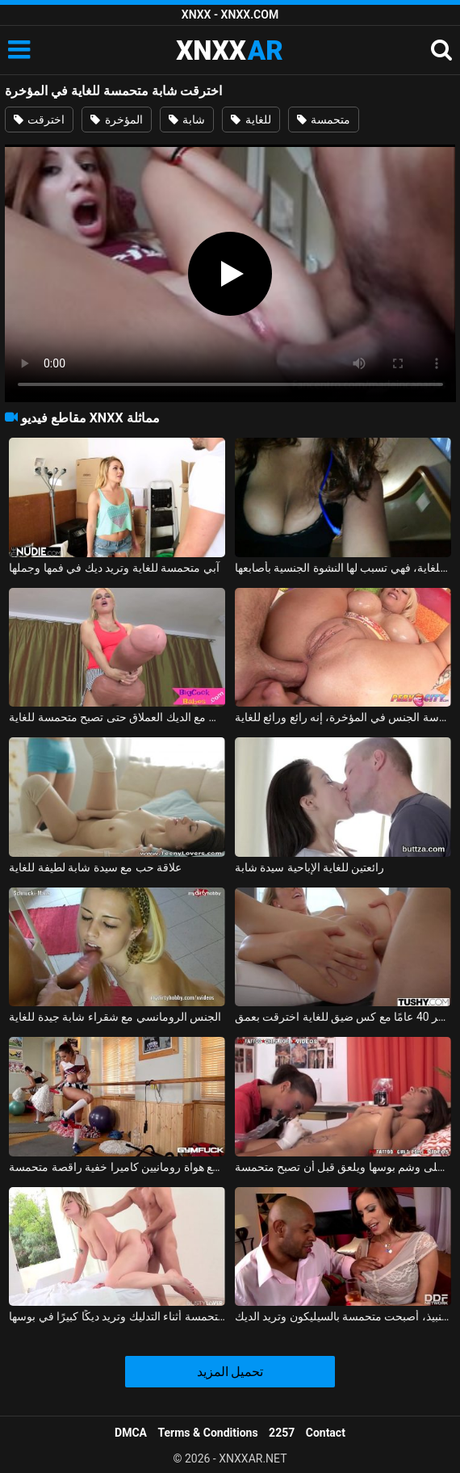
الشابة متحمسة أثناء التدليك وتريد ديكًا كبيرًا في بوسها (117, 1316)
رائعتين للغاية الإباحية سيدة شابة (310, 867)
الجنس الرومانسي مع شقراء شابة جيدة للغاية (115, 1016)
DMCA (131, 1432)
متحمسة (323, 119)
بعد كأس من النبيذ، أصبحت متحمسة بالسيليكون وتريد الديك (343, 1316)
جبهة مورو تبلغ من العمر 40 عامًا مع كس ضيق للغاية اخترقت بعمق (343, 1016)
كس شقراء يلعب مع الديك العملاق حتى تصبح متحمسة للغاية (117, 717)
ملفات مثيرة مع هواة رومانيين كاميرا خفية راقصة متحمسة (117, 1166)
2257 (282, 1432)
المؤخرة (116, 119)
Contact (325, 1432)
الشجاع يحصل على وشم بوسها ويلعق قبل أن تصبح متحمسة (343, 1166)
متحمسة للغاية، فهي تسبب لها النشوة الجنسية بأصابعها (343, 567)
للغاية (250, 119)
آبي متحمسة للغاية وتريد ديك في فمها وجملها (114, 567)
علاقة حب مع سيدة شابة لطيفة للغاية (95, 867)
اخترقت (39, 119)
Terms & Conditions (208, 1432)
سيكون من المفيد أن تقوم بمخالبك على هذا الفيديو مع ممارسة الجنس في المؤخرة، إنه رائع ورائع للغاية (343, 717)
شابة (187, 119)
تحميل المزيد (230, 1371)
